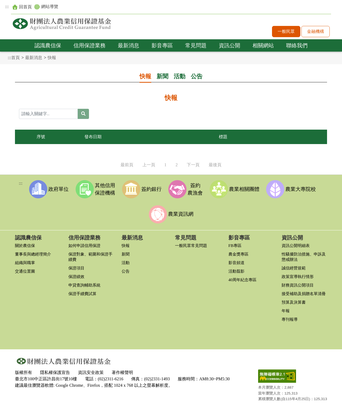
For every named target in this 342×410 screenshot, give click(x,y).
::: (7, 7)
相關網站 (263, 46)
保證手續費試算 (83, 290)
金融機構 (315, 32)
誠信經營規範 (294, 265)
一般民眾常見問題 (192, 242)
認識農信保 (47, 46)
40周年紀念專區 (243, 276)
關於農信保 (25, 242)
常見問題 (196, 46)
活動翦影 (237, 268)
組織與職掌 (25, 259)
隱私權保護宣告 (55, 373)
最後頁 (215, 165)
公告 (197, 76)
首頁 (15, 57)
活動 (179, 76)
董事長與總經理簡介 (34, 251)
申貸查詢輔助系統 (85, 282)
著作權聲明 (122, 373)
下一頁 (193, 165)
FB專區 (235, 242)
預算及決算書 (294, 304)
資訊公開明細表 (297, 242)
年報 (286, 313)
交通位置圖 (25, 268)
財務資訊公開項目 (299, 282)
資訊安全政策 (91, 373)
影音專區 (162, 46)
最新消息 (128, 46)
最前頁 (127, 165)
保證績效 (77, 273)
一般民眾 (286, 32)
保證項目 (77, 265)
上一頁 (148, 165)
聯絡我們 (297, 46)
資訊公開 (229, 46)
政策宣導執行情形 (299, 273)
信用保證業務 (89, 46)
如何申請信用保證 (85, 242)
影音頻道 (237, 259)
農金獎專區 (239, 251)
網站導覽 (49, 7)
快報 (52, 57)
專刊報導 (290, 321)
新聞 (162, 76)
